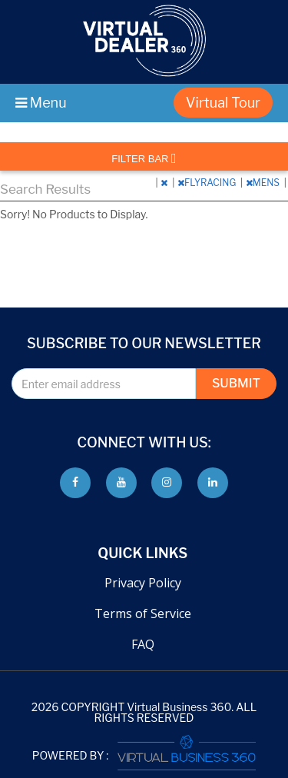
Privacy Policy (142, 582)
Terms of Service (142, 613)
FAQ (142, 644)
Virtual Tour (223, 103)
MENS (264, 182)
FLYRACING (207, 182)
